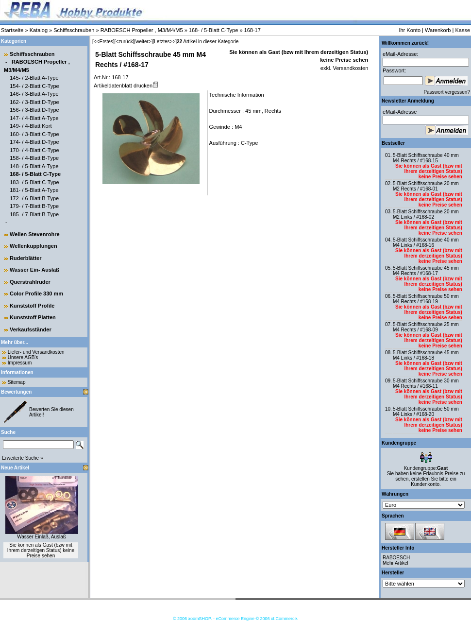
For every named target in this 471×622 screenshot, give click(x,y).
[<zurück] (125, 41)
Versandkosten (349, 68)
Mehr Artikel (395, 563)
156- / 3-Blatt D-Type (34, 110)
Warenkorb (438, 30)
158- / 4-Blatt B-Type (34, 158)
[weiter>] (143, 41)
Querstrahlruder (30, 282)
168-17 (252, 30)
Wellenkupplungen (33, 246)
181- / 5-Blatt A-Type (34, 190)
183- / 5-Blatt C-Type (34, 182)
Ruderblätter (25, 258)
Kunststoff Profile (32, 306)
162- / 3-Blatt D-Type (34, 102)
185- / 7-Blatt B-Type (34, 214)
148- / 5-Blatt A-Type (34, 166)
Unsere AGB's (23, 357)
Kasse (462, 30)
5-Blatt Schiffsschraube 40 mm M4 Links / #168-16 (426, 242)
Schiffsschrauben (73, 30)
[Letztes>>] (165, 41)
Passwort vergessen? (446, 92)
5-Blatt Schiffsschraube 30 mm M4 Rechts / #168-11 (426, 383)
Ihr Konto (410, 30)
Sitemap (17, 382)
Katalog (39, 30)
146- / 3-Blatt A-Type (34, 94)
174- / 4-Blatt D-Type (34, 142)
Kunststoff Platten (33, 317)
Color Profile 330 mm (36, 293)
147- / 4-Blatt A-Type (34, 118)
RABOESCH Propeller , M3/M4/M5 (142, 30)
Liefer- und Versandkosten (36, 352)
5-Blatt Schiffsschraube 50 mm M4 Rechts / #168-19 (426, 299)
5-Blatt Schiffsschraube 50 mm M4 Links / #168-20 (426, 411)
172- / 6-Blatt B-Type (34, 198)
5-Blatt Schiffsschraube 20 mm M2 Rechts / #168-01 (426, 186)
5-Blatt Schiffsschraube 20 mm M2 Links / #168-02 (426, 214)
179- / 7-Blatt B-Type (34, 206)
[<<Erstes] (103, 41)
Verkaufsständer (30, 329)
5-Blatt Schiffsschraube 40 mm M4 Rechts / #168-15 (426, 158)
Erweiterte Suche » (22, 458)
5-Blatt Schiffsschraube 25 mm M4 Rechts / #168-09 (426, 327)
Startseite (12, 30)
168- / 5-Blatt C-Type (213, 30)
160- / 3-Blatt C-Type (34, 134)
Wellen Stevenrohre (35, 234)
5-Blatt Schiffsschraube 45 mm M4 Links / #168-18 (426, 355)
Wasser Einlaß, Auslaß (41, 536)
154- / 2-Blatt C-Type (34, 86)
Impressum (20, 362)
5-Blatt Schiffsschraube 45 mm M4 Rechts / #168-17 (426, 270)
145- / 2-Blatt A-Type (34, 78)
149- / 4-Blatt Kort (30, 126)
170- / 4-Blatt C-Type (34, 150)
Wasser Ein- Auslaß (34, 270)
